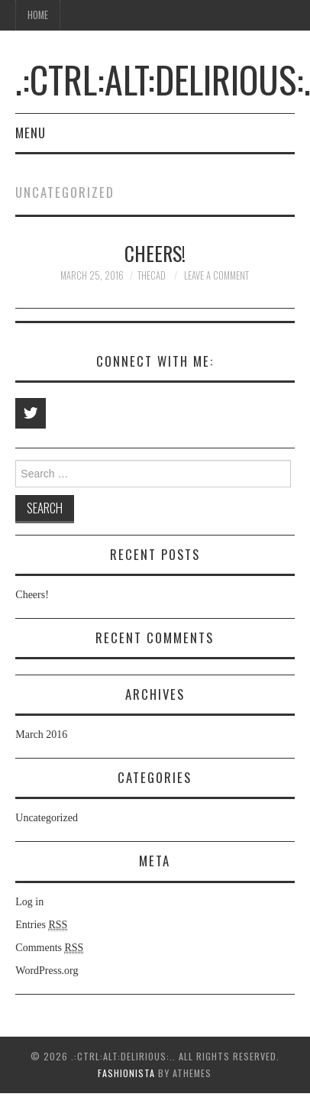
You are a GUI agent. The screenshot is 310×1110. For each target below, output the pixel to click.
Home (37, 15)
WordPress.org (46, 970)
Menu (30, 132)
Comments (49, 948)
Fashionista (126, 1073)
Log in (29, 902)
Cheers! (155, 252)
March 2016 (41, 734)
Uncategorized (46, 818)
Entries (41, 925)
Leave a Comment (216, 275)
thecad (151, 275)
